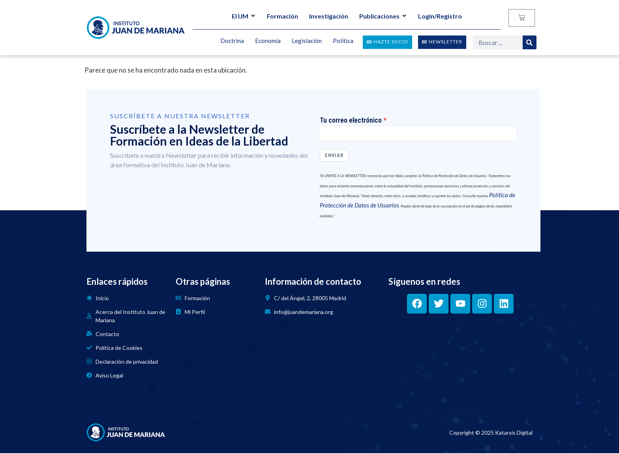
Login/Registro (440, 16)
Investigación (328, 16)
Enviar (334, 156)
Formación (282, 16)
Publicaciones (383, 16)
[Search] (529, 42)
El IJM (244, 16)
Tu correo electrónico (351, 120)
